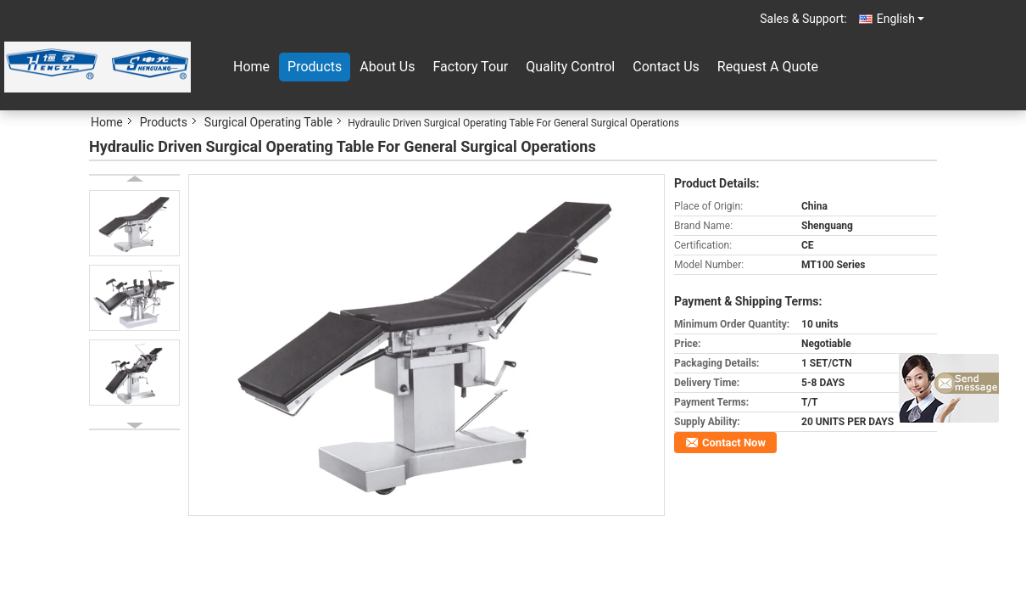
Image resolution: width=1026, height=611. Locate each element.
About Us (387, 67)
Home (251, 67)
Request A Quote (767, 67)
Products (314, 67)
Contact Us (666, 67)
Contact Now (734, 442)
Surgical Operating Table (268, 122)
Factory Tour (470, 67)
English (900, 19)
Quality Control (570, 67)
